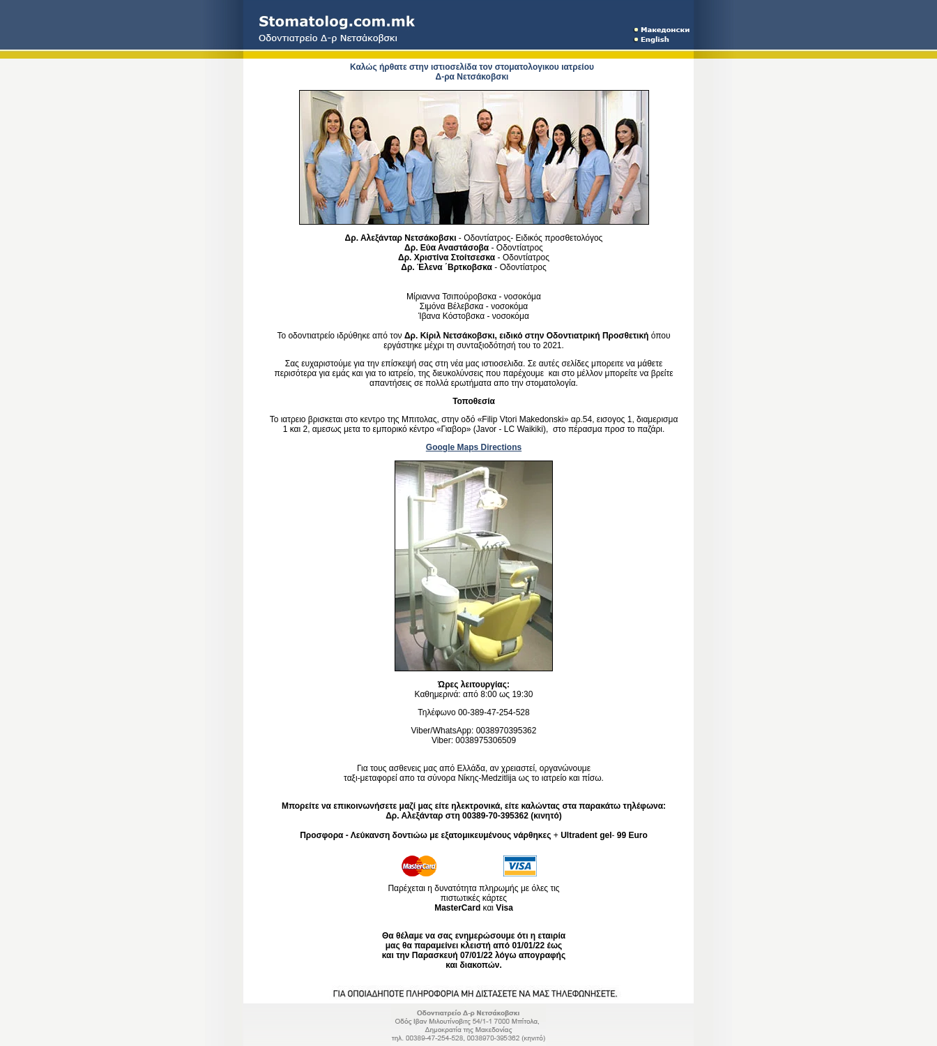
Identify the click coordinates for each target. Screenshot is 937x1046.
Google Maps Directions (473, 447)
